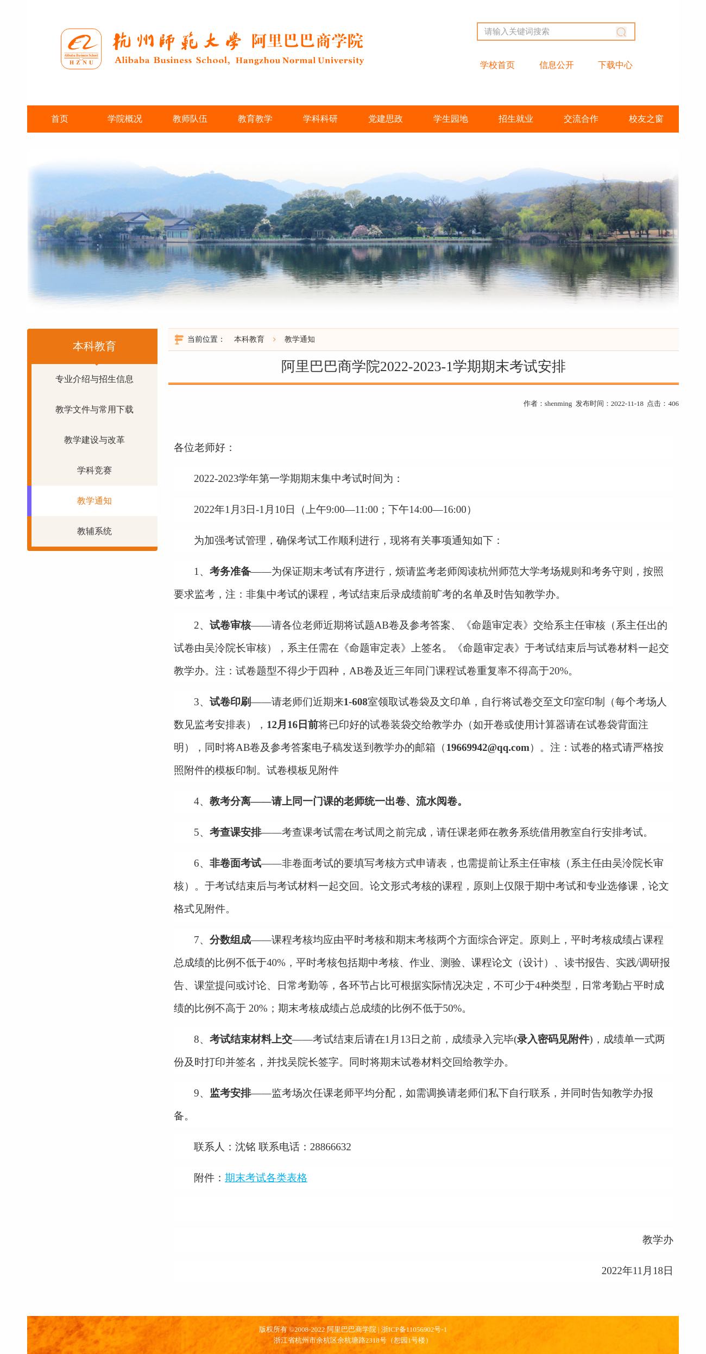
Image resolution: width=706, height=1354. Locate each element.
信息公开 (556, 65)
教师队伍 (190, 118)
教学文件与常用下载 (94, 409)
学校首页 (497, 65)
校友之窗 (646, 118)
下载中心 (615, 65)
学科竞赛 (94, 470)
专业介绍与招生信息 (94, 379)
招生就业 (516, 118)
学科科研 (320, 118)
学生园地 (450, 118)
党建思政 (385, 118)
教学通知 (94, 500)
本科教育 (249, 339)
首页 (59, 118)
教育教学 (255, 118)
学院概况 (125, 118)
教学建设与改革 (94, 439)
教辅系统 (94, 531)
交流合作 (581, 118)
